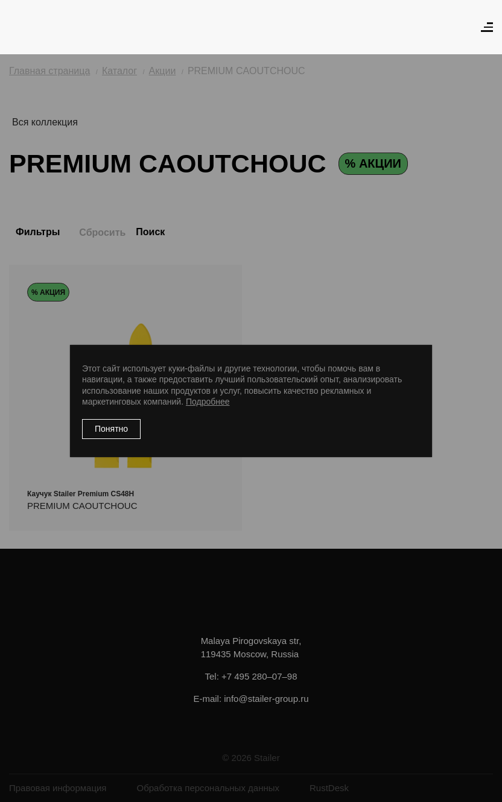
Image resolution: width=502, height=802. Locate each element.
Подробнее (208, 401)
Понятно (111, 429)
